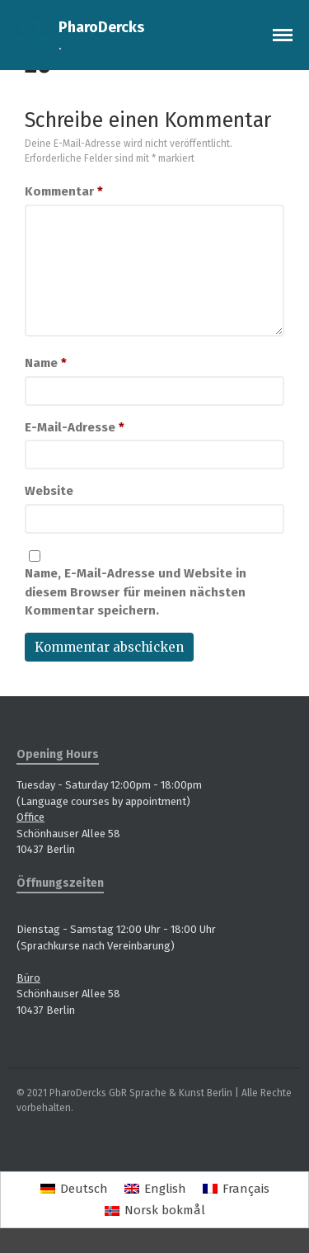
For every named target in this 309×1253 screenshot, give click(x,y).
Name (46, 363)
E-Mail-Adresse (74, 427)
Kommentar (64, 191)
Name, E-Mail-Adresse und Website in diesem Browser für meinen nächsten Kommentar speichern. (135, 592)
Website (49, 490)
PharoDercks (101, 27)
